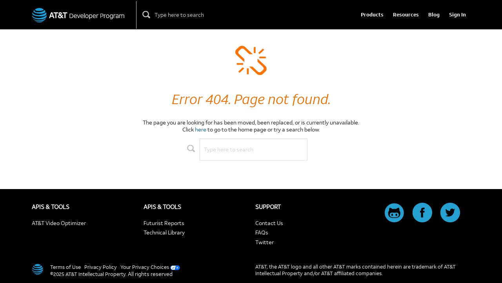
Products (372, 14)
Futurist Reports (164, 223)
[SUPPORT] (307, 207)
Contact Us (269, 223)
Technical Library (164, 232)
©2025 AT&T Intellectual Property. (88, 274)
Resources (406, 14)
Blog (434, 14)
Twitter (264, 242)
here (200, 129)
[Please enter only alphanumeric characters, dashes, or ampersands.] (188, 14)
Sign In (457, 14)
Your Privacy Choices (144, 267)
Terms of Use (65, 267)
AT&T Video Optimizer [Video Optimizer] (59, 223)
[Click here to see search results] (146, 15)
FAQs (261, 232)
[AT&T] (37, 269)
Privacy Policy (100, 267)
